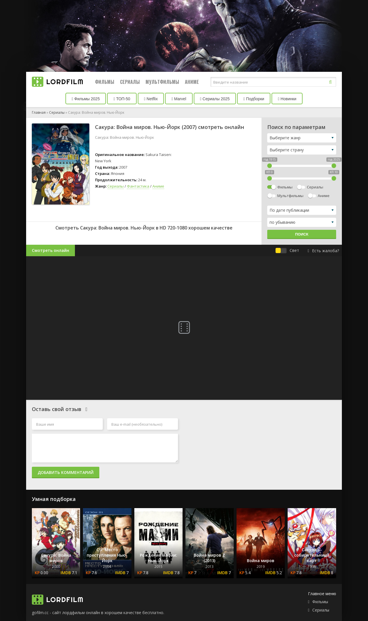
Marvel (178, 99)
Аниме (192, 81)
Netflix (151, 99)
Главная (39, 112)
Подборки (253, 99)
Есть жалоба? (323, 250)
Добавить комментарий (66, 472)
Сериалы (130, 81)
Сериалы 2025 (215, 99)
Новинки (287, 99)
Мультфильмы (162, 81)
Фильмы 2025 (86, 99)
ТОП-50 (121, 99)
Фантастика (138, 186)
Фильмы (104, 81)
